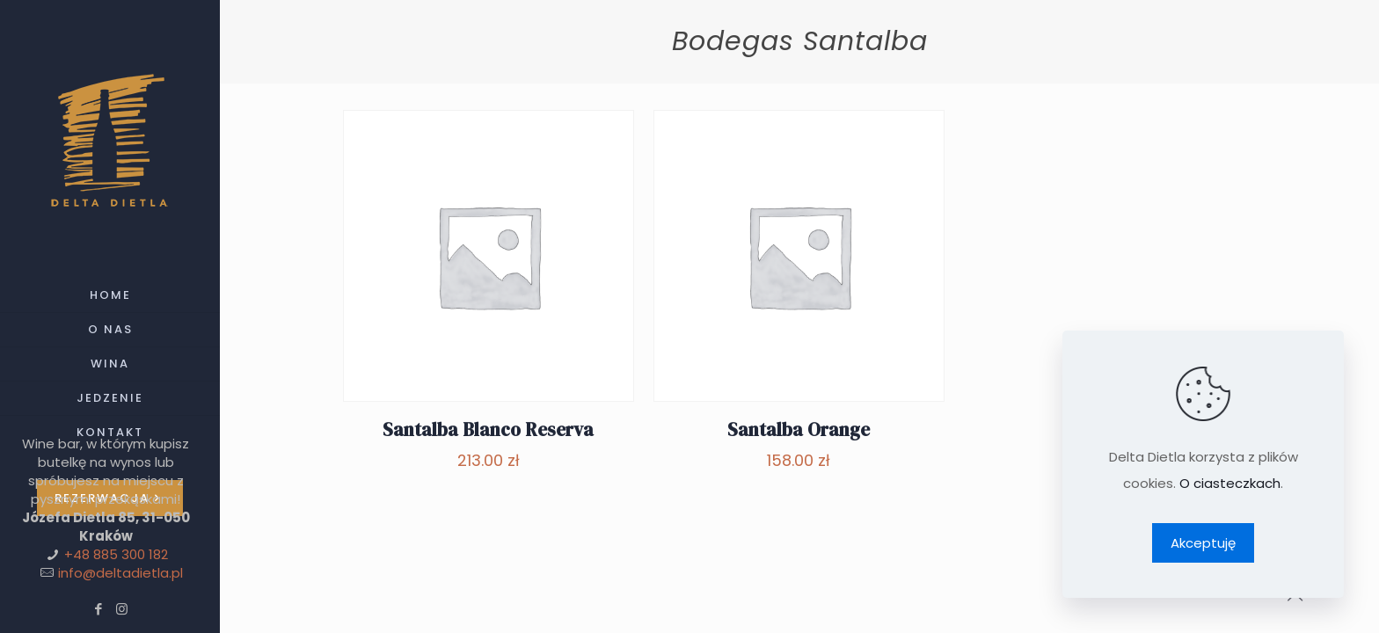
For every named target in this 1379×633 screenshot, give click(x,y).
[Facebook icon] (98, 609)
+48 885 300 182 (116, 554)
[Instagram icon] (122, 609)
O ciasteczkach (1229, 483)
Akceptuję (1203, 543)
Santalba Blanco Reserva (488, 429)
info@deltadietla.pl (120, 573)
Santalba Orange (798, 429)
